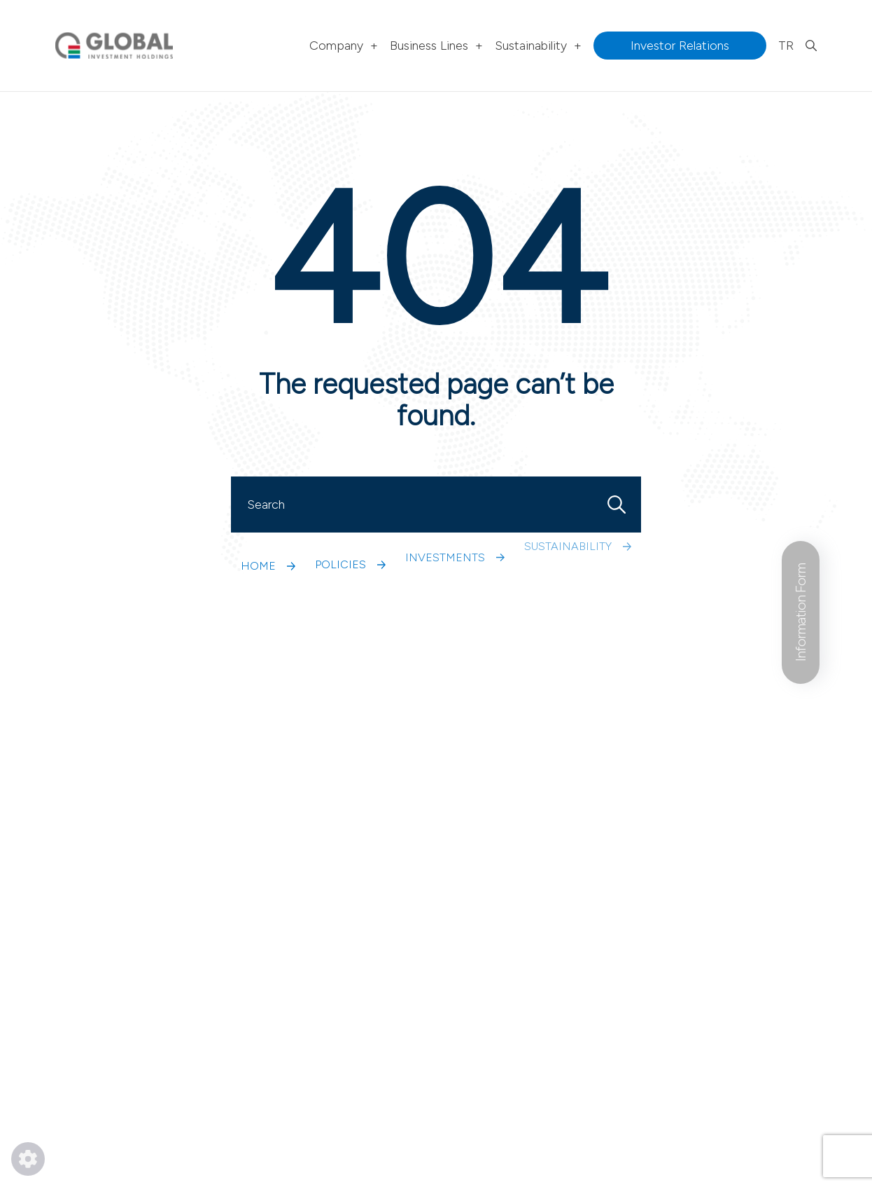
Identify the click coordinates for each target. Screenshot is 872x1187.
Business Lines (436, 45)
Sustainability (538, 45)
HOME (268, 542)
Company (343, 45)
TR (786, 45)
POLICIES (350, 526)
